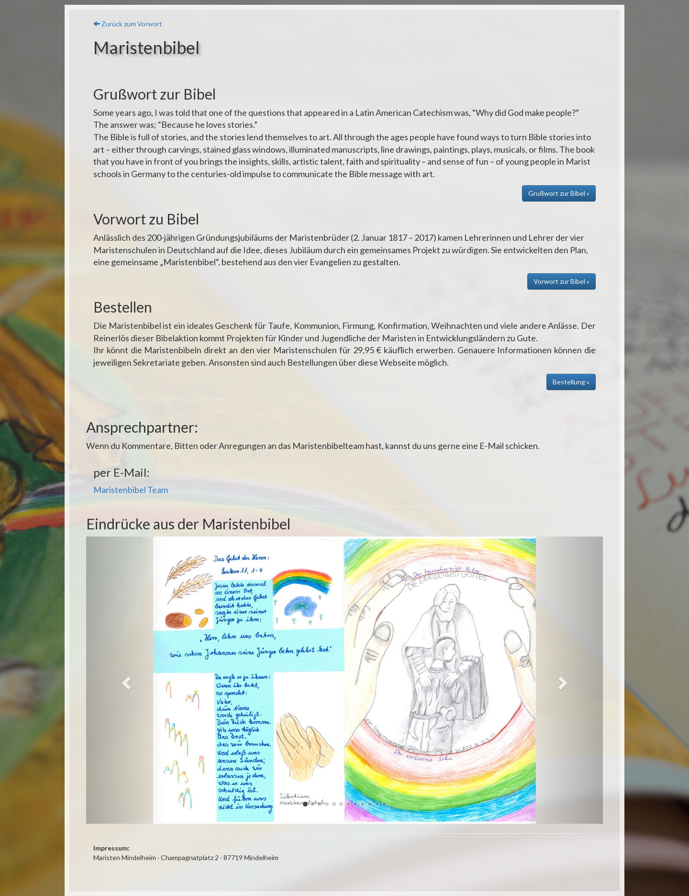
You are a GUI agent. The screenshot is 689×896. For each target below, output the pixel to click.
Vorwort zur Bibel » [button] (561, 281)
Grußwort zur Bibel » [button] (558, 193)
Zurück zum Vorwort (127, 24)
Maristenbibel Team (130, 489)
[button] (125, 680)
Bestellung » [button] (571, 382)
